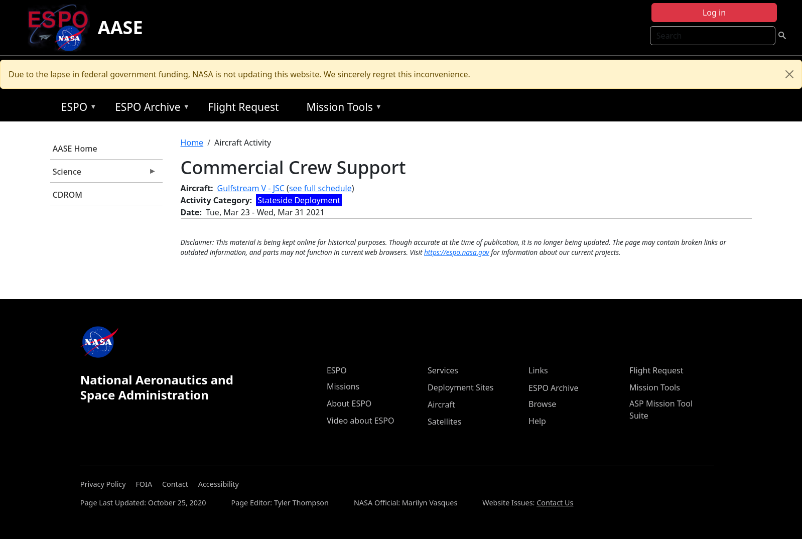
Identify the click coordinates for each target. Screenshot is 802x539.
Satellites (444, 421)
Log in (714, 12)
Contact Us (555, 502)
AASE (120, 27)
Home (192, 142)
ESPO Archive (150, 108)
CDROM (67, 194)
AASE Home (75, 148)
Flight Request (243, 107)
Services (443, 370)
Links (538, 370)
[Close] (789, 74)
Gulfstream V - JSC (251, 188)
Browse (542, 404)
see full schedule (320, 188)
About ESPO (349, 403)
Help (537, 421)
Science (103, 174)
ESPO (76, 108)
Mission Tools (342, 108)
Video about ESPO (360, 420)
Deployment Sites (460, 387)
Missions (343, 386)
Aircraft (441, 404)
